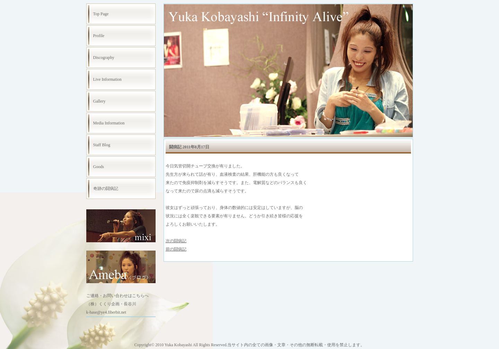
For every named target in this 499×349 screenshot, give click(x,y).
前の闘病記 (176, 249)
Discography (103, 57)
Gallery (99, 101)
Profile (99, 35)
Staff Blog (101, 144)
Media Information (109, 123)
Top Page (101, 13)
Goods (98, 166)
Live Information (107, 79)
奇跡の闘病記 (105, 188)
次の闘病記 (176, 240)
